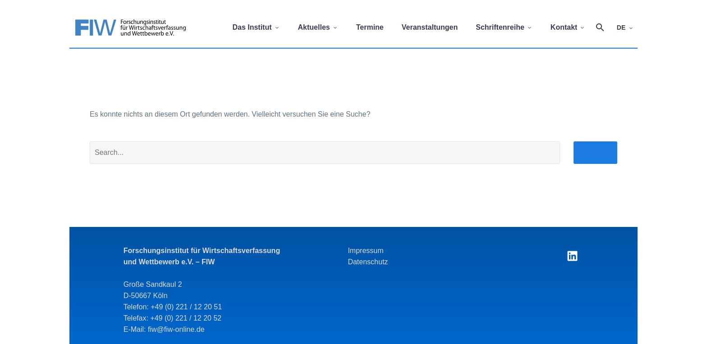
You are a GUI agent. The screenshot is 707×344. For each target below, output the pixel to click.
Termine (370, 27)
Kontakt (568, 27)
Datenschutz (368, 262)
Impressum (365, 250)
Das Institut (256, 27)
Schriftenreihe (504, 27)
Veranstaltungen (430, 27)
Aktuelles (318, 27)
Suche (595, 157)
